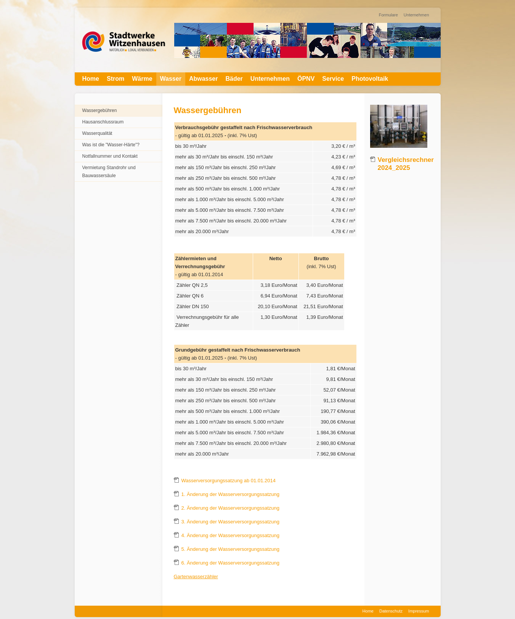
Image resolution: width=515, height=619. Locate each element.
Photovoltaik (369, 78)
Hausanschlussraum (103, 122)
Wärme (142, 78)
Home (90, 78)
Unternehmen (416, 15)
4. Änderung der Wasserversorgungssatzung (230, 535)
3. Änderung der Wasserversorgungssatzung (230, 522)
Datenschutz (391, 611)
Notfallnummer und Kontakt (110, 156)
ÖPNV (305, 78)
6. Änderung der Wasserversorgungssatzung (230, 563)
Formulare (388, 15)
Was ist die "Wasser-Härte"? (111, 144)
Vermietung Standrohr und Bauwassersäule (109, 171)
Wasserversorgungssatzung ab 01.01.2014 (228, 480)
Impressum (418, 611)
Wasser (170, 78)
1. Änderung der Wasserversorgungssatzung (230, 494)
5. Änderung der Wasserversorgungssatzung (230, 549)
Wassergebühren (99, 110)
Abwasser (203, 78)
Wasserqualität (97, 133)
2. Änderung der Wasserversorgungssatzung (230, 508)
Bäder (233, 78)
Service (333, 78)
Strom (115, 78)
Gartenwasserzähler (196, 576)
